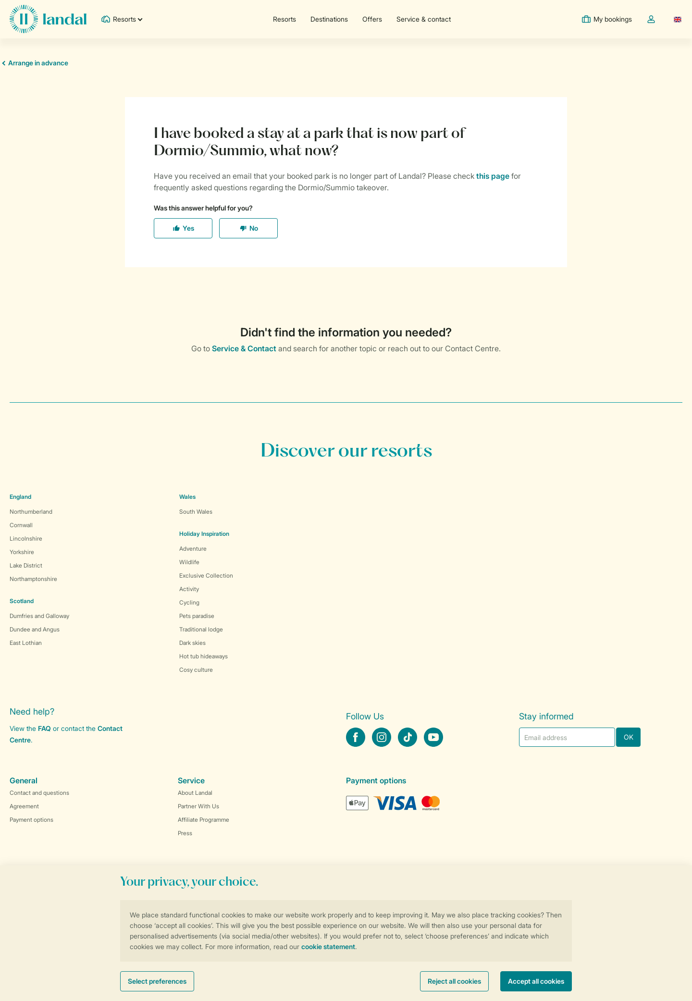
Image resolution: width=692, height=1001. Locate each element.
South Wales (195, 511)
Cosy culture (196, 669)
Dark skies (192, 642)
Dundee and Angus (35, 629)
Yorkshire (22, 552)
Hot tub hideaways (203, 656)
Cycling (189, 602)
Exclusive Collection (206, 575)
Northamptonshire (33, 578)
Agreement (24, 806)
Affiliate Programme (203, 819)
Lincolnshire (26, 538)
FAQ (44, 728)
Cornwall (21, 525)
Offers (372, 19)
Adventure (193, 548)
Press (185, 833)
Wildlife (189, 562)
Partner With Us (198, 806)
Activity (189, 589)
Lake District (26, 565)
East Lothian (26, 642)
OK (628, 737)
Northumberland (31, 511)
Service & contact (423, 19)
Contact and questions (39, 792)
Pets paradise (196, 615)
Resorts (284, 19)
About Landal (195, 792)
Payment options (31, 819)
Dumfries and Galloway (39, 615)
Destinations (329, 19)
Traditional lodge (201, 629)
